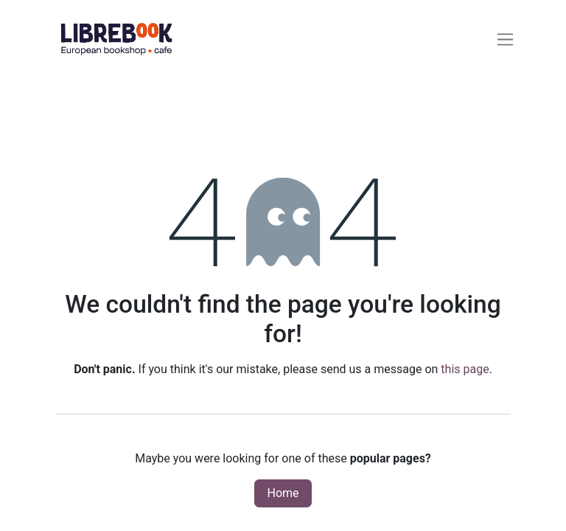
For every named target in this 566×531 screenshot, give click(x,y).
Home (282, 493)
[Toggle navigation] (505, 38)
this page (465, 369)
